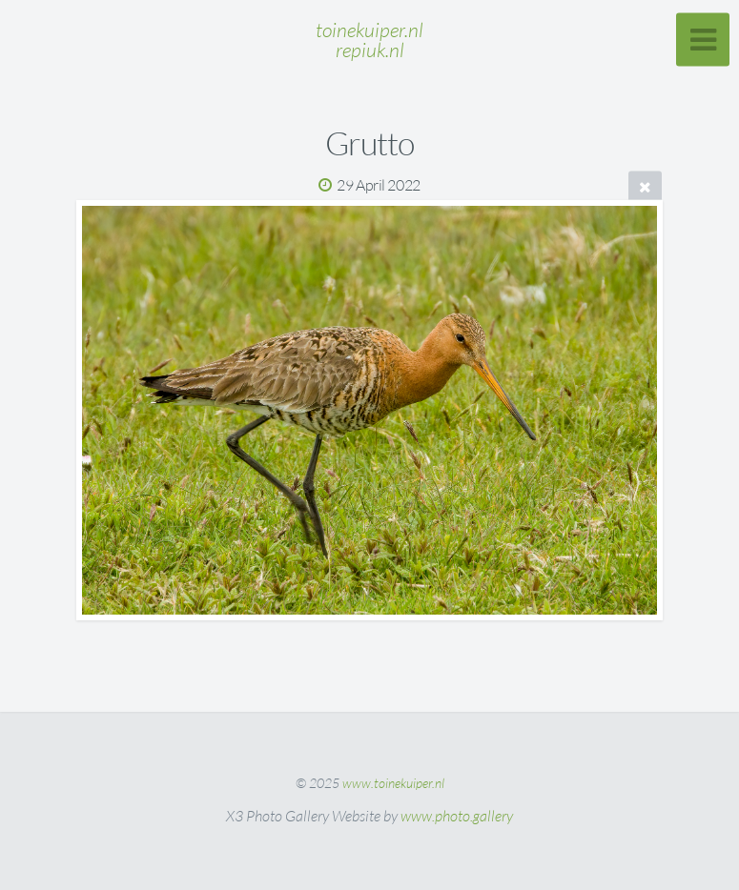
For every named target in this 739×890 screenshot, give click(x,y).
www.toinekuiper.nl (393, 783)
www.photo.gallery (456, 815)
